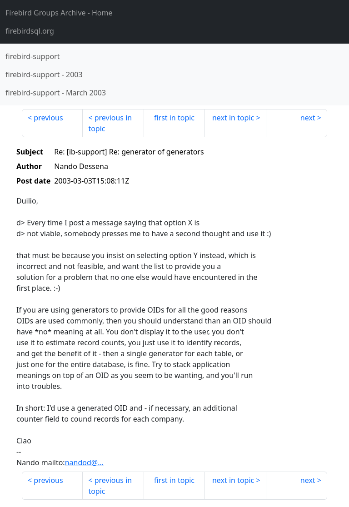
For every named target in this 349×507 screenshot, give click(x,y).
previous (48, 118)
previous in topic (110, 123)
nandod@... (84, 462)
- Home (59, 13)
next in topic (233, 118)
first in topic (174, 118)
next (307, 118)
